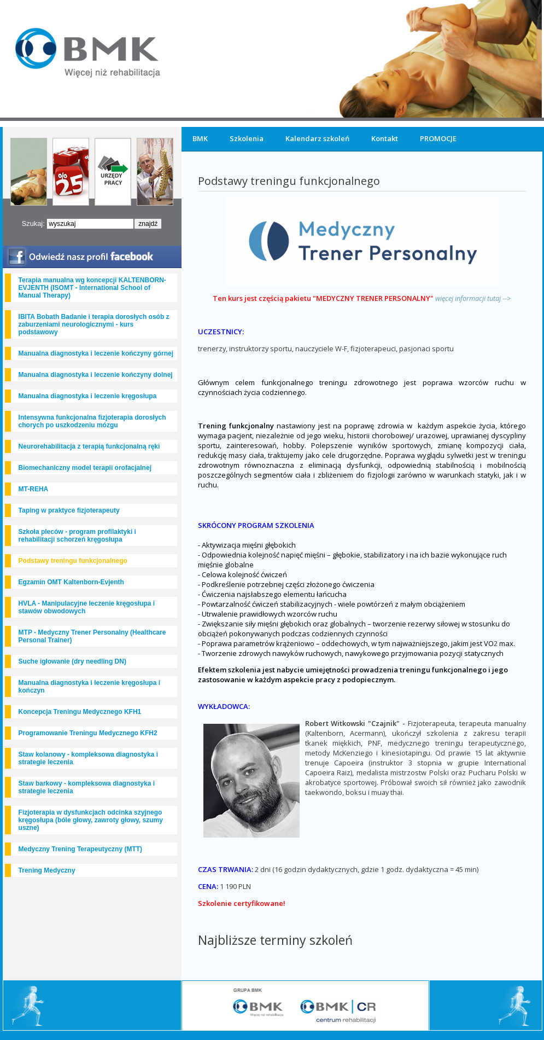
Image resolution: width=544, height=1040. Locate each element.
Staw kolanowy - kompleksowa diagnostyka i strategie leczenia (88, 758)
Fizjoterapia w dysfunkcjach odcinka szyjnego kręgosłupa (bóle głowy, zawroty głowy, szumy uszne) (91, 820)
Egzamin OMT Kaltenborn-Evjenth (71, 582)
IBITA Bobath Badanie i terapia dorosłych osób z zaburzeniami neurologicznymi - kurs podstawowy (94, 324)
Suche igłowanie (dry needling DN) (72, 661)
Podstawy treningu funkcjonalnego (73, 561)
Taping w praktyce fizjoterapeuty (69, 510)
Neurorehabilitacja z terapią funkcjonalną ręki (89, 446)
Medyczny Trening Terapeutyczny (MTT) (80, 849)
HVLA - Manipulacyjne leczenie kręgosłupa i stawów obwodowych (87, 607)
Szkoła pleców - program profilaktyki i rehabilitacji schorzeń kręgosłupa (77, 535)
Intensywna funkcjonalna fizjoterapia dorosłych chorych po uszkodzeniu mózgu (92, 421)
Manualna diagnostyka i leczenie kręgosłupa (88, 396)
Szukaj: (34, 223)
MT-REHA (34, 489)
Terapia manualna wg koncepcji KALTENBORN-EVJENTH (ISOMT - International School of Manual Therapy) (92, 287)
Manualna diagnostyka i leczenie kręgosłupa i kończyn (89, 686)
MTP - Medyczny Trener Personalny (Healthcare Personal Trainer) (92, 636)
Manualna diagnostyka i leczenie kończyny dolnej (96, 375)
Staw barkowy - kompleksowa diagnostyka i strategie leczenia (87, 787)
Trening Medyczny (47, 870)
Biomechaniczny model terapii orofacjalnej (85, 468)
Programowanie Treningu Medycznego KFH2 (88, 733)
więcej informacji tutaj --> (473, 298)
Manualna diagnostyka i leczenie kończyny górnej (96, 353)
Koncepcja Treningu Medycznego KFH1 (80, 712)
